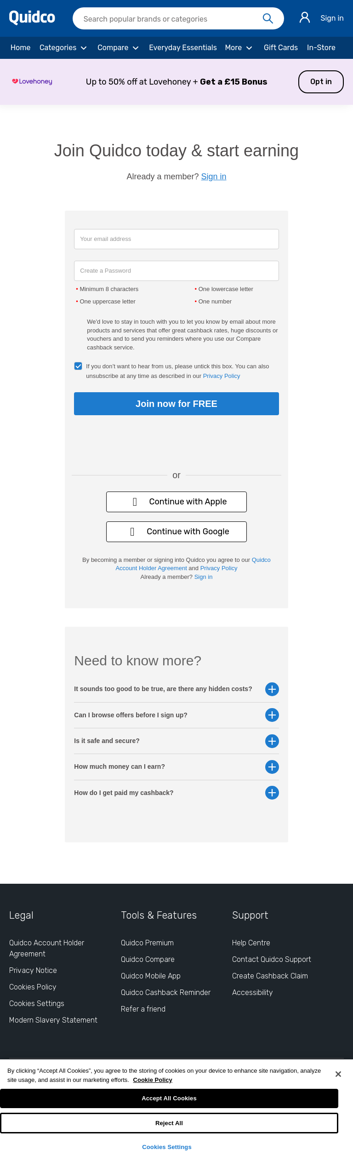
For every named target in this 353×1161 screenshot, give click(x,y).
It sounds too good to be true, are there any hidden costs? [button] (176, 689)
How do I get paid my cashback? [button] (176, 792)
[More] (239, 48)
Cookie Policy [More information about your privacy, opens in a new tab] (152, 1079)
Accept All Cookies (169, 1098)
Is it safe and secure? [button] (176, 741)
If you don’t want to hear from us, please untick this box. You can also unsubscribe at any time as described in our (177, 371)
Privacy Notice (33, 970)
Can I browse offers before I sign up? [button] (176, 715)
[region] (176, 1110)
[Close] (338, 1074)
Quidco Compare (148, 959)
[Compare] (119, 48)
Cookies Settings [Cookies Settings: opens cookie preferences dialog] (36, 1003)
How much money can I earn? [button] (176, 766)
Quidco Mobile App (151, 976)
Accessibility (252, 992)
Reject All (169, 1123)
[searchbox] (178, 18)
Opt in (321, 81)
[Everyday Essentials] (183, 48)
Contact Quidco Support (271, 959)
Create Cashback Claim (270, 976)
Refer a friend (143, 1009)
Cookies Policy (33, 987)
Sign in (332, 18)
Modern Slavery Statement (53, 1020)
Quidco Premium (147, 942)
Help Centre (251, 942)
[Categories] (64, 48)
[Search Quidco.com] (173, 19)
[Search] (268, 19)
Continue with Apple (176, 502)
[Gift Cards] (280, 48)
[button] (176, 82)
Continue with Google (176, 532)
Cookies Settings (167, 1147)
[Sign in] (304, 18)
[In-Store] (321, 48)
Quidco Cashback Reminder (166, 992)
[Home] (20, 48)
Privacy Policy (221, 375)
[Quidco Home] (32, 23)
